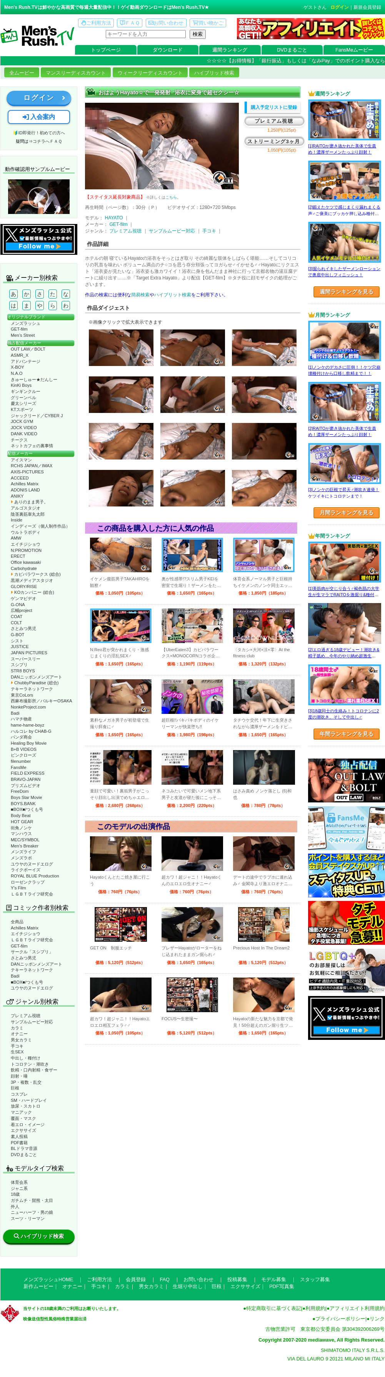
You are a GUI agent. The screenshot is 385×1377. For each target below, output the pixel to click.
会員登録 (136, 1279)
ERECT (18, 556)
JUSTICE (20, 646)
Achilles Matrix (24, 483)
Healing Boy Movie (29, 743)
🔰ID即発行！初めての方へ (39, 132)
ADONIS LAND (25, 490)
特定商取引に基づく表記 (273, 1308)
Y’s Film (18, 888)
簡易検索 (140, 294)
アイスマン (21, 460)
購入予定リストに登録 (274, 107)
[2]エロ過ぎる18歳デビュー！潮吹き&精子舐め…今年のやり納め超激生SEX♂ (343, 656)
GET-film (19, 329)
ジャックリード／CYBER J (37, 415)
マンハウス (21, 833)
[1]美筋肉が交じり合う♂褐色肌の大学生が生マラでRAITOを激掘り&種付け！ (343, 594)
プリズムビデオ (25, 785)
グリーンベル (23, 397)
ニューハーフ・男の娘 (32, 1212)
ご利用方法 (96, 23)
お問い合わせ (165, 23)
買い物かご (208, 23)
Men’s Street (23, 335)
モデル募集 (273, 1279)
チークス (19, 440)
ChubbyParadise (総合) (34, 682)
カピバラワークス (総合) (36, 574)
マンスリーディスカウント (76, 73)
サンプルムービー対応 (32, 1021)
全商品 (17, 921)
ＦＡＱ (130, 23)
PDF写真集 (281, 1286)
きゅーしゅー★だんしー (34, 379)
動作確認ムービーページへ (39, 196)
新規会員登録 (367, 7)
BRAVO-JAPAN (25, 779)
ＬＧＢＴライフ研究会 (32, 894)
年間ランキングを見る (346, 734)
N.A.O (16, 373)
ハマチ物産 (21, 719)
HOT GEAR (22, 821)
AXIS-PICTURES (27, 472)
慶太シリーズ (23, 403)
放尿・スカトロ (25, 1106)
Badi (15, 713)
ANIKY (17, 496)
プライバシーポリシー (340, 1319)
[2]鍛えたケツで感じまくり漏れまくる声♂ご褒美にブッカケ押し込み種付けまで (344, 213)
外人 (15, 1206)
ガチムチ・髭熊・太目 (32, 1200)
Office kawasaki (26, 562)
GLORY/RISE (24, 586)
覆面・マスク (23, 1118)
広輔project (21, 610)
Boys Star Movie (26, 797)
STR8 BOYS (23, 670)
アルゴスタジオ (25, 508)
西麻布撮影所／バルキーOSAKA (41, 701)
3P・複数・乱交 (26, 1082)
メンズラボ (21, 858)
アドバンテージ (25, 361)
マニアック (21, 1112)
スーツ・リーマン (28, 1218)
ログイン (339, 7)
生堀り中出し (188, 1286)
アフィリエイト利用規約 (357, 1308)
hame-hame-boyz (27, 725)
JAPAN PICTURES (29, 652)
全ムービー (21, 73)
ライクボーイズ (25, 869)
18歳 (15, 1194)
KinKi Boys (21, 385)
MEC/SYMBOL (25, 839)
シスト (17, 640)
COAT (16, 616)
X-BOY (17, 367)
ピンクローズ (23, 755)
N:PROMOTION (26, 550)
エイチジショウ (25, 544)
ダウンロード (168, 50)
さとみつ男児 (23, 628)
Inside (16, 520)
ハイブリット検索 (172, 294)
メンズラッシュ (25, 323)
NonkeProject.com (28, 707)
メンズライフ (23, 851)
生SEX (17, 1051)
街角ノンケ (21, 828)
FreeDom (20, 791)
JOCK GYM (22, 421)
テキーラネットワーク (32, 689)
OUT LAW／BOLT (28, 349)
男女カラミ (21, 1040)
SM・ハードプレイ (29, 1100)
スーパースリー (25, 659)
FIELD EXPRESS (28, 773)
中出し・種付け (25, 1058)
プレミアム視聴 (25, 1015)
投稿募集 (237, 1279)
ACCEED (20, 478)
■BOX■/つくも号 (27, 809)
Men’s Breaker (24, 846)
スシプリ (19, 664)
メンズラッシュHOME (48, 1279)
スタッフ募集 (315, 1279)
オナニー (19, 1033)
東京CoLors (22, 695)
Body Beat (21, 815)
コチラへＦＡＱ (47, 141)
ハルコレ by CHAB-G (31, 731)
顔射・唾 (19, 1076)
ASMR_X (19, 355)
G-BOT (17, 634)
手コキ (17, 1046)
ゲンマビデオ (23, 598)
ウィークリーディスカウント (150, 73)
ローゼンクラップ (28, 882)
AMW (16, 538)
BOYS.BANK (23, 803)
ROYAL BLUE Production (35, 876)
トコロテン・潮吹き (30, 1064)
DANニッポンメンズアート (36, 677)
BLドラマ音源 (24, 1148)
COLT (16, 622)
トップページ (106, 50)
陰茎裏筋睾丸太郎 (28, 514)
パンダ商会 (21, 737)
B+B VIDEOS (24, 749)
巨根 (15, 1088)
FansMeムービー (354, 50)
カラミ (17, 1028)
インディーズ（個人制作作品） (40, 526)
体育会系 (19, 1182)
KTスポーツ (22, 409)
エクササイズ (23, 1130)
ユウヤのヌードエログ (32, 864)
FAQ (165, 1279)
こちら (171, 197)
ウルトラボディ (25, 532)
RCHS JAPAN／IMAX (31, 465)
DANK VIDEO (24, 433)
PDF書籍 (19, 1142)
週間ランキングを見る (346, 292)
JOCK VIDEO (24, 427)
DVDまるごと (292, 50)
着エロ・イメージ (28, 1124)
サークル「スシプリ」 (32, 951)
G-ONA (18, 604)
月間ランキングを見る (346, 513)
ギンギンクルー (25, 391)
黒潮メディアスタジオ (32, 580)
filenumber (21, 761)
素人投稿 (19, 1136)
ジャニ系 (19, 1188)
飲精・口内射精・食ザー (34, 1070)
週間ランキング (229, 50)
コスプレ (19, 1094)
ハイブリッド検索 (214, 73)
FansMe (18, 767)
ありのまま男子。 (29, 502)
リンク (377, 1319)
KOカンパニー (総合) (32, 592)
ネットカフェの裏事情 (32, 445)
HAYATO (114, 218)
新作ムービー (38, 1286)
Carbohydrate (24, 568)
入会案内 (39, 117)
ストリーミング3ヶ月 (273, 141)
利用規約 (315, 1308)
